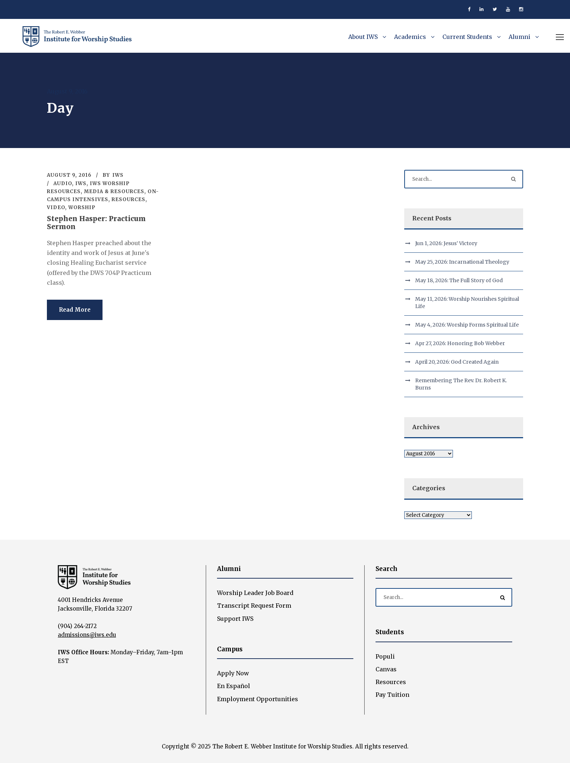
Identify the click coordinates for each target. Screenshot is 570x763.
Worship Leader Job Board (255, 592)
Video (56, 207)
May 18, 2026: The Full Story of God (459, 280)
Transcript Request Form (254, 605)
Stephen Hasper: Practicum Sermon (96, 222)
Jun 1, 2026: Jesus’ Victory (446, 243)
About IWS (363, 36)
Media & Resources (114, 191)
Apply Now (233, 673)
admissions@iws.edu (87, 634)
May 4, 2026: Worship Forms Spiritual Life (467, 324)
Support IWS (235, 618)
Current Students (467, 36)
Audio (62, 183)
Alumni (519, 36)
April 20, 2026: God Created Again (457, 362)
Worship (82, 207)
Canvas (386, 669)
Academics (410, 36)
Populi (385, 656)
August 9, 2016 (69, 175)
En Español (233, 686)
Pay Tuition (392, 694)
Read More (75, 309)
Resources (128, 199)
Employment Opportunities (257, 699)
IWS (118, 175)
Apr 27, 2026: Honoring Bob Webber (460, 343)
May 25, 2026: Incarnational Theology (462, 262)
